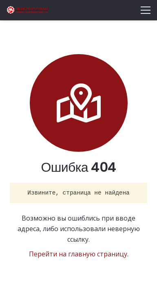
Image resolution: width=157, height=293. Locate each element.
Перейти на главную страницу (78, 253)
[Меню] (145, 10)
